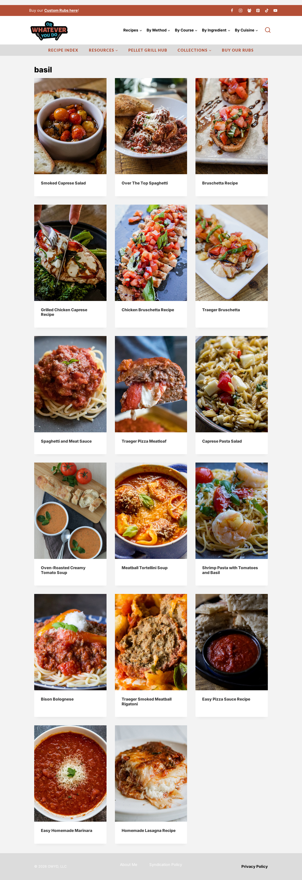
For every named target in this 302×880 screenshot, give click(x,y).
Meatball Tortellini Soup (145, 567)
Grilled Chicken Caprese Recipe (64, 312)
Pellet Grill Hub (147, 50)
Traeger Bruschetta (221, 309)
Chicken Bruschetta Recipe (148, 309)
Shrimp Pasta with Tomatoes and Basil (230, 570)
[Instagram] (240, 10)
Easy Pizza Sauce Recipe (226, 699)
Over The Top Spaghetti (145, 183)
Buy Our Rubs (238, 50)
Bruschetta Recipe (220, 183)
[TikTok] (267, 10)
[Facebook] (232, 10)
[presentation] (70, 126)
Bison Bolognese (57, 699)
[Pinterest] (258, 10)
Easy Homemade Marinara (66, 830)
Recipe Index (63, 50)
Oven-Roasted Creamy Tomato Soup (63, 570)
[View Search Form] (268, 30)
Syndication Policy (165, 864)
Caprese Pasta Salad (222, 441)
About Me (128, 864)
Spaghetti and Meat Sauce (66, 441)
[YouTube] (275, 10)
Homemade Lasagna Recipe (149, 830)
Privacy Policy (254, 866)
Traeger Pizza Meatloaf (144, 441)
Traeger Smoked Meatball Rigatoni (147, 701)
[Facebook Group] (249, 10)
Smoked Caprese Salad (63, 183)
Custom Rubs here (61, 10)
